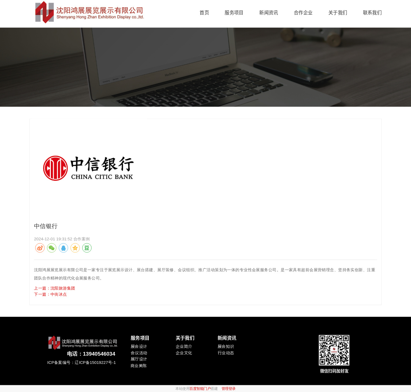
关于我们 (337, 12)
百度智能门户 (200, 388)
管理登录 (229, 388)
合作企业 (303, 12)
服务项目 (234, 12)
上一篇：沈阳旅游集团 (54, 288)
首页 (204, 12)
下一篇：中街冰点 (50, 294)
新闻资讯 (268, 12)
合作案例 (81, 238)
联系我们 (372, 12)
